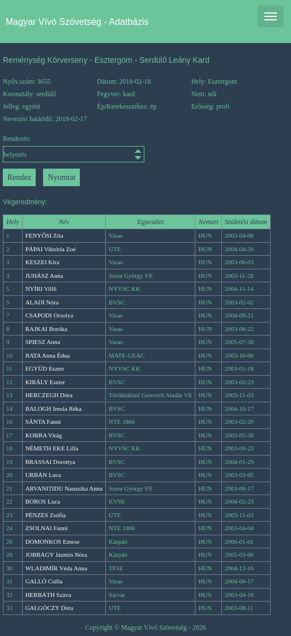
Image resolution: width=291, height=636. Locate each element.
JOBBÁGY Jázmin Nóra (56, 554)
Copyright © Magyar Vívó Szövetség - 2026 (145, 627)
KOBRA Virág (43, 435)
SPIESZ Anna (42, 341)
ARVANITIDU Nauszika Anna (63, 488)
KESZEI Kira (42, 262)
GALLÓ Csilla (44, 581)
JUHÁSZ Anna (44, 275)
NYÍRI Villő (41, 288)
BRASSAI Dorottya (50, 461)
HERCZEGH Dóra (48, 395)
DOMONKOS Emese (52, 541)
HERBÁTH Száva (48, 594)
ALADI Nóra (42, 302)
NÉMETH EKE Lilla (51, 448)
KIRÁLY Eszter (45, 382)
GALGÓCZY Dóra (49, 607)
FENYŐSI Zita (44, 235)
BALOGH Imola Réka (53, 408)
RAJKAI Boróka (46, 328)
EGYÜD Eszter (45, 368)
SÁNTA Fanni (43, 421)
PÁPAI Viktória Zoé (50, 249)
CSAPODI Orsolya (49, 315)
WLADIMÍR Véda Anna (56, 568)
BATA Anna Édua (47, 355)
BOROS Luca (42, 501)
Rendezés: (38, 148)
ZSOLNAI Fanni (46, 528)
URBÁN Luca (43, 474)
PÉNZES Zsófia (45, 515)
